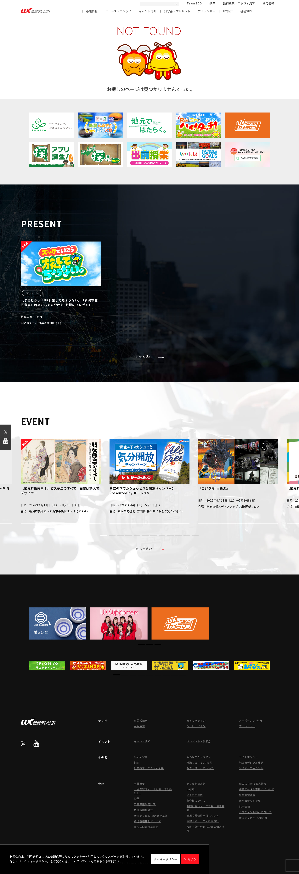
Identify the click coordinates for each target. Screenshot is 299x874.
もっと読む (150, 356)
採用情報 (268, 3)
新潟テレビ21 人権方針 (253, 818)
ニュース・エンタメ (118, 11)
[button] (103, 535)
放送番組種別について (147, 821)
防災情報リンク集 (250, 801)
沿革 (136, 798)
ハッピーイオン (196, 726)
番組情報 (92, 11)
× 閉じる (190, 859)
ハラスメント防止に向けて (255, 812)
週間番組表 (141, 720)
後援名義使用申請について (203, 815)
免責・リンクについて (200, 768)
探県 (212, 3)
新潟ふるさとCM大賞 (199, 762)
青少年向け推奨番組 (146, 827)
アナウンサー (206, 11)
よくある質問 (195, 795)
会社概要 (139, 783)
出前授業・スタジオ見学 (239, 3)
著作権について (196, 800)
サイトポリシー (248, 757)
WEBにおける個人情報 (252, 783)
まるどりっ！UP (196, 720)
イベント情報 (147, 11)
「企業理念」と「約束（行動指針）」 (153, 791)
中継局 (191, 789)
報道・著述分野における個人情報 (205, 828)
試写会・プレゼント (177, 11)
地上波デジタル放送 (251, 762)
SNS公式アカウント (251, 768)
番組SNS (246, 11)
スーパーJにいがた (250, 720)
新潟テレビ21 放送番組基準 (151, 815)
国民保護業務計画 (145, 804)
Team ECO (194, 3)
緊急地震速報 (247, 795)
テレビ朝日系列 (196, 783)
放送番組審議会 (143, 810)
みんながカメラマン (199, 757)
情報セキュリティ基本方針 (203, 821)
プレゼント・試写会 (199, 741)
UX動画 (228, 11)
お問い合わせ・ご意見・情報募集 (205, 808)
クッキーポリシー (165, 859)
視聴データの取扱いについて (256, 789)
